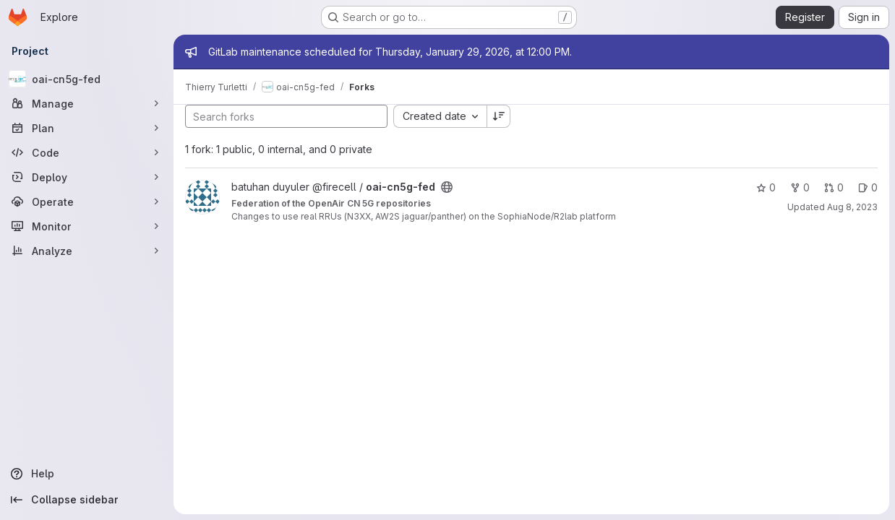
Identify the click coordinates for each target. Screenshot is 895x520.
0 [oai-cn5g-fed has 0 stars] (766, 187)
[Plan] (87, 127)
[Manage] (87, 103)
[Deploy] (87, 176)
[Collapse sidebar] (87, 499)
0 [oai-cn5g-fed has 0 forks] (800, 187)
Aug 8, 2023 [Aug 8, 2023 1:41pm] (852, 207)
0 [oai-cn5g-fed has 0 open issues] (868, 187)
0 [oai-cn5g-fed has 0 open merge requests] (834, 187)
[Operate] (87, 201)
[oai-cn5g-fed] (87, 78)
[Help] (87, 473)
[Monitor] (87, 226)
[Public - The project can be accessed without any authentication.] (447, 187)
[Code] (87, 152)
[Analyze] (87, 250)
